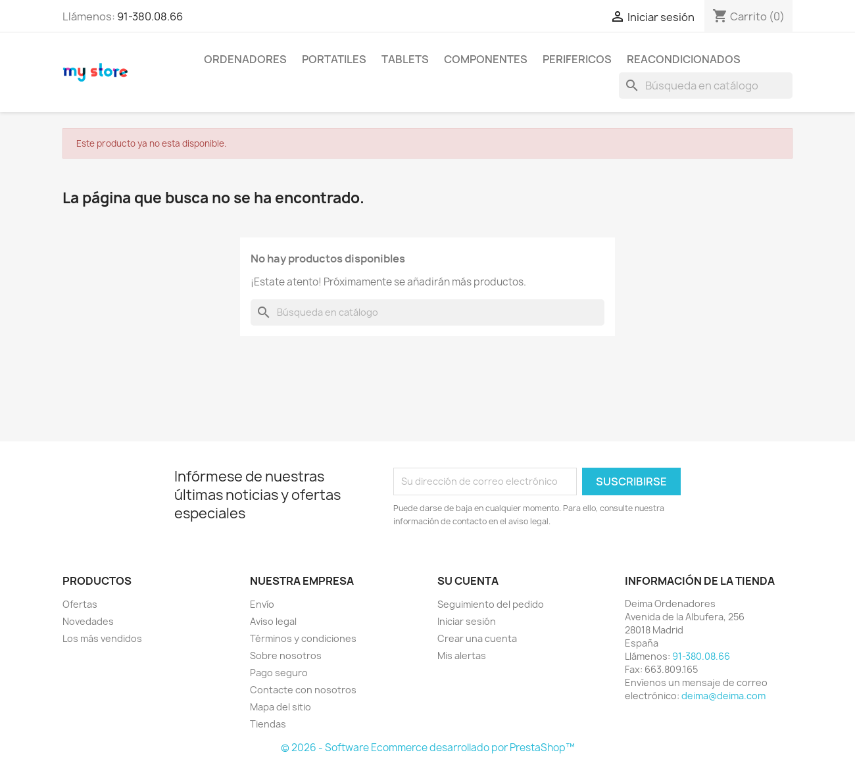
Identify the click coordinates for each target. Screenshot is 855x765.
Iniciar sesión (466, 621)
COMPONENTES (485, 59)
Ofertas (79, 604)
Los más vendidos (102, 638)
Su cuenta (468, 581)
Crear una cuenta (477, 638)
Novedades (88, 621)
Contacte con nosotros (303, 689)
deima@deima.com (723, 695)
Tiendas (268, 724)
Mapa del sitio (280, 707)
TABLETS (405, 59)
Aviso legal (273, 621)
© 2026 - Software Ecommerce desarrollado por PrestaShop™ (428, 747)
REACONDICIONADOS (684, 59)
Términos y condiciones (303, 638)
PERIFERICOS (577, 59)
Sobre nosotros (286, 655)
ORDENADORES (245, 59)
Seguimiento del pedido (490, 604)
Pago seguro (279, 672)
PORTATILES (334, 59)
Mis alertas (461, 655)
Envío (262, 604)
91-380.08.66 (150, 16)
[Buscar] (706, 85)
